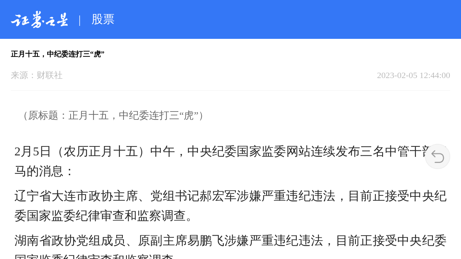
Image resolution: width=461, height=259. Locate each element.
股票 (103, 19)
